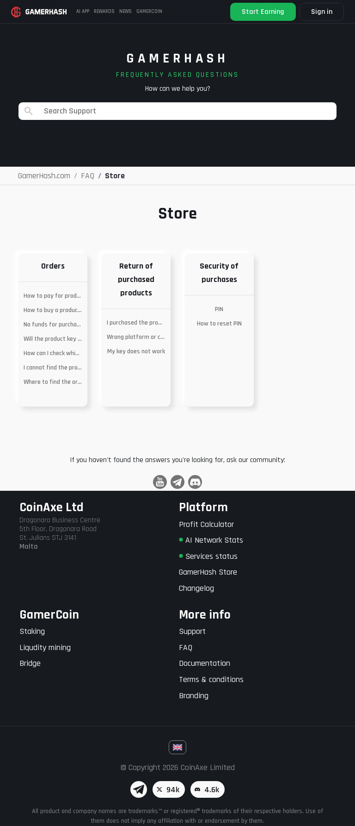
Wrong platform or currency (136, 337)
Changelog (196, 588)
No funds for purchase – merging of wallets (53, 324)
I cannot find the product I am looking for (53, 367)
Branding (193, 695)
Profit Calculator (206, 524)
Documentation (204, 663)
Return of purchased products (136, 279)
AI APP (82, 11)
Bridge (30, 663)
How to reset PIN (219, 323)
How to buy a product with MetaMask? (53, 310)
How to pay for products (53, 296)
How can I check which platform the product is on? (53, 353)
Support (192, 631)
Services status (208, 556)
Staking (32, 631)
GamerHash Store (208, 572)
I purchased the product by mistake (136, 323)
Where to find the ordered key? (53, 382)
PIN (219, 309)
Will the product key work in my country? (53, 339)
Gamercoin (149, 11)
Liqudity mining (45, 647)
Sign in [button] (321, 12)
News (125, 11)
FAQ (185, 647)
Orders (53, 266)
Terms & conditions (211, 679)
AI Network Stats (211, 540)
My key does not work (136, 351)
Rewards (104, 11)
